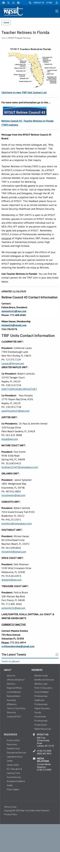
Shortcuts (11, 712)
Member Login (41, 684)
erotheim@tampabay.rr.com (16, 523)
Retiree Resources (42, 729)
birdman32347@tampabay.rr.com (19, 467)
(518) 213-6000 (44, 751)
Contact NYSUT (14, 716)
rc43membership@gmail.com (17, 646)
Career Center (13, 765)
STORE (49, 2)
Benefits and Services (44, 680)
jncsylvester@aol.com (13, 495)
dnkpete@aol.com (11, 579)
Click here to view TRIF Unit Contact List (24, 92)
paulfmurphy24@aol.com (15, 410)
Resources (12, 744)
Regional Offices (14, 688)
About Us (11, 675)
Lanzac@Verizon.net (12, 363)
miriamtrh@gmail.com (13, 325)
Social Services (14, 777)
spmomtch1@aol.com (13, 311)
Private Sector (40, 725)
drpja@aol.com (9, 439)
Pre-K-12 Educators (43, 688)
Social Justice (13, 740)
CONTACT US (38, 2)
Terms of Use (10, 807)
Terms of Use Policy (16, 708)
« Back (6, 22)
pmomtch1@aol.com (13, 608)
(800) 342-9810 (44, 753)
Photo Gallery (13, 789)
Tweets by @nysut (10, 661)
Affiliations (12, 704)
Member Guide (41, 675)
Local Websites (14, 692)
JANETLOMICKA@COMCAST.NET (19, 389)
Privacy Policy (10, 814)
